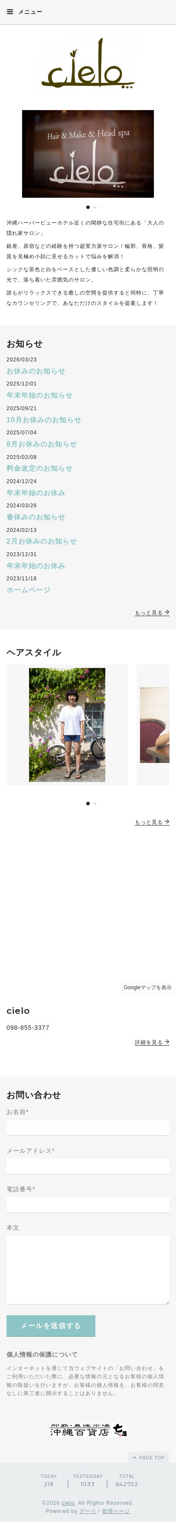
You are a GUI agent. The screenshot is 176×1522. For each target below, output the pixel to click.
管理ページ (116, 1511)
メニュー (24, 11)
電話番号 (21, 1189)
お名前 (18, 1111)
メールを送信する (50, 1326)
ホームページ (29, 590)
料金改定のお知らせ (40, 468)
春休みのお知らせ (36, 517)
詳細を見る (152, 1042)
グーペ (87, 1511)
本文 (13, 1227)
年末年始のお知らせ (40, 395)
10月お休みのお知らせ (44, 420)
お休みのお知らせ (36, 371)
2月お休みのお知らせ (42, 541)
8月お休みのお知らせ (42, 444)
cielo (68, 1503)
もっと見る (152, 613)
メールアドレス (31, 1150)
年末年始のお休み (36, 493)
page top (148, 1457)
